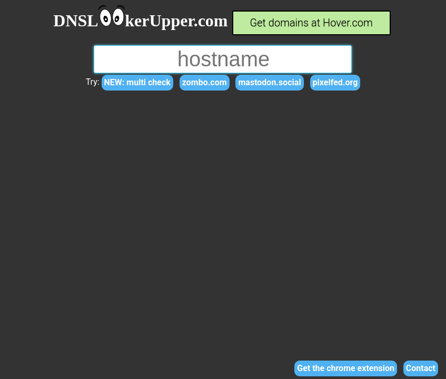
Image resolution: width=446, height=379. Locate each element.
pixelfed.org (335, 82)
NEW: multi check (137, 82)
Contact (420, 368)
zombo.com (204, 82)
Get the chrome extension (345, 368)
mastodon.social (269, 82)
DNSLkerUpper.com (140, 20)
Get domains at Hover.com (311, 22)
